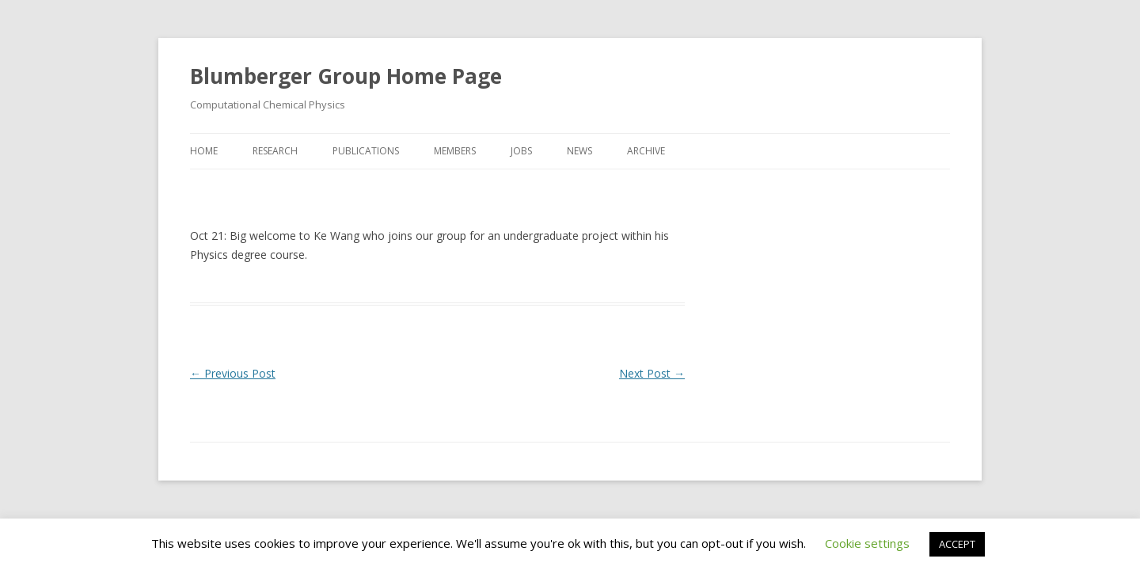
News (579, 151)
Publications (365, 151)
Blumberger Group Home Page (346, 76)
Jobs (521, 151)
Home (204, 151)
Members (455, 151)
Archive (646, 151)
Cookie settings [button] (867, 543)
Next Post (652, 373)
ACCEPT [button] (957, 544)
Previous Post (233, 373)
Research (275, 151)
